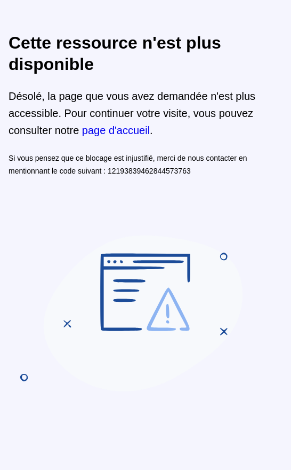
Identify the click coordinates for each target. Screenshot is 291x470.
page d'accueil (116, 130)
